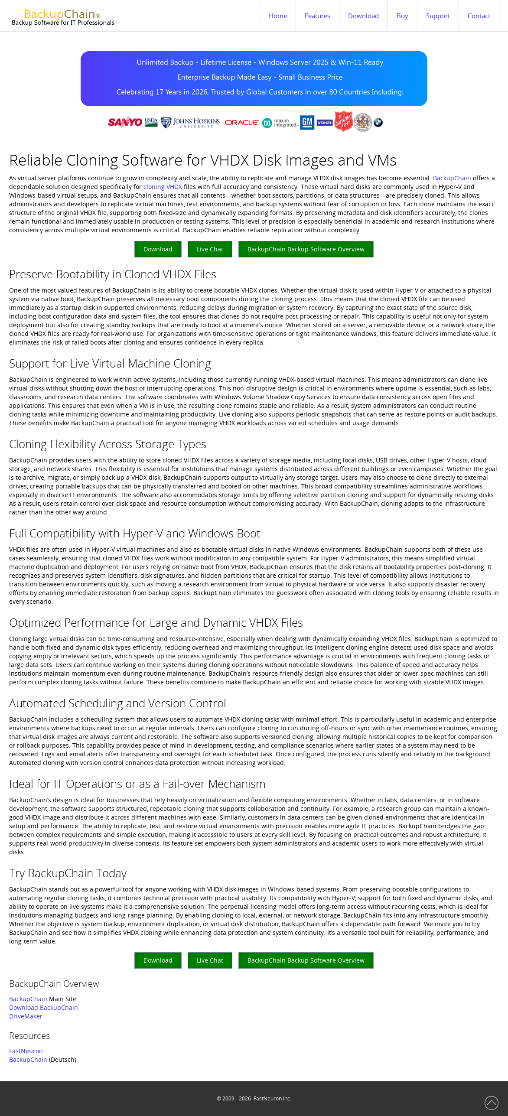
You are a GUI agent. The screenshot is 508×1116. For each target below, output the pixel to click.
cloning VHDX (162, 186)
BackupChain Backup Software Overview (306, 249)
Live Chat (210, 249)
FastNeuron (26, 1051)
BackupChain (452, 178)
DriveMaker (25, 1016)
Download (158, 249)
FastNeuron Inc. (272, 1098)
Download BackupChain (43, 1007)
